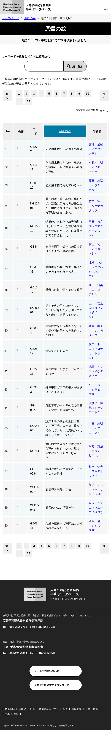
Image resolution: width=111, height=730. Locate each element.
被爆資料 (10, 709)
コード (36, 131)
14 (28, 101)
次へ (104, 95)
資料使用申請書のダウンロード (51, 685)
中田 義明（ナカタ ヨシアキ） (96, 428)
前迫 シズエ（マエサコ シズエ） (96, 489)
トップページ (10, 18)
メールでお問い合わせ (46, 671)
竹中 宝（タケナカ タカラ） (97, 206)
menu (105, 9)
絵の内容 (65, 131)
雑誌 (16, 714)
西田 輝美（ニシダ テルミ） (96, 290)
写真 (65, 709)
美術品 (22, 709)
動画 (32, 709)
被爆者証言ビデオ (49, 709)
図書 (7, 714)
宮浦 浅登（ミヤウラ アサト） (97, 149)
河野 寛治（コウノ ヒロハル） (96, 451)
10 (87, 93)
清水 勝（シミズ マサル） (96, 526)
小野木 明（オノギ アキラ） (96, 167)
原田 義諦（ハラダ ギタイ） (96, 185)
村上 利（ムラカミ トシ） (97, 249)
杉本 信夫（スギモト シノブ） (97, 471)
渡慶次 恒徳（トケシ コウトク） (97, 408)
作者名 (97, 131)
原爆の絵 (30, 18)
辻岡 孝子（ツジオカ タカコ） (97, 330)
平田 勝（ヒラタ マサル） (96, 389)
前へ (6, 95)
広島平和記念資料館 (64, 8)
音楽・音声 (91, 709)
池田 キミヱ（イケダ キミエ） (96, 371)
